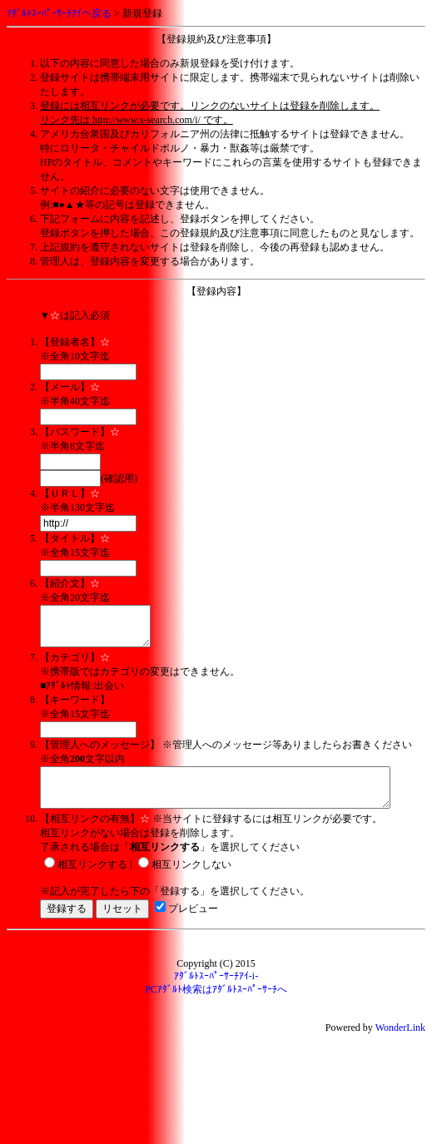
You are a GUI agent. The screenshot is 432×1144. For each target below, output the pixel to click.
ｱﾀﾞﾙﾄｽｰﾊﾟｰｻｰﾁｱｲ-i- (216, 991)
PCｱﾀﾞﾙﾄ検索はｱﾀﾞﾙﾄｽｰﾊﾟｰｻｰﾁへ (216, 1004)
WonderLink (400, 1042)
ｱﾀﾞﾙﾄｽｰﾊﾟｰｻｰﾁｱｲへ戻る (59, 13)
